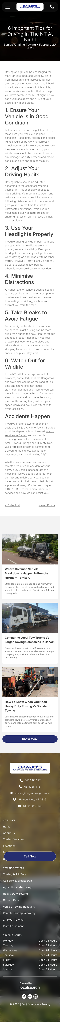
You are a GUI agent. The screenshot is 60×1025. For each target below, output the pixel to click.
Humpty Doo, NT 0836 (32, 799)
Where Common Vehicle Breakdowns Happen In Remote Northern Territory (26, 573)
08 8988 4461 (32, 786)
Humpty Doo (44, 443)
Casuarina (38, 439)
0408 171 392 (13, 489)
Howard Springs (21, 443)
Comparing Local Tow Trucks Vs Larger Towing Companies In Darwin (30, 640)
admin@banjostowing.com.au (32, 793)
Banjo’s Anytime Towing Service (36, 427)
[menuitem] (13, 827)
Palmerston (23, 439)
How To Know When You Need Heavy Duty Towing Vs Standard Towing (27, 706)
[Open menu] (7, 6)
